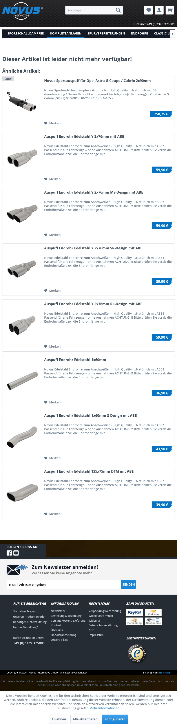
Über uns (57, 630)
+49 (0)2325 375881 (29, 643)
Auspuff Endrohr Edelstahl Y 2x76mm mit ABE (84, 136)
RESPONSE (164, 672)
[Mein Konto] (159, 10)
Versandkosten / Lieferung (68, 621)
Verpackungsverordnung (105, 611)
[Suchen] (118, 10)
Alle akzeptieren (85, 719)
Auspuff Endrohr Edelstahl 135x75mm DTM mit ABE (89, 471)
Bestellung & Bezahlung (66, 616)
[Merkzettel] (148, 10)
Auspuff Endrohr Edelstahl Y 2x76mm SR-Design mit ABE (93, 248)
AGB (91, 630)
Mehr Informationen (104, 708)
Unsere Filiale (59, 640)
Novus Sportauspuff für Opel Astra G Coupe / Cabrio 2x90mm (97, 80)
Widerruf (94, 621)
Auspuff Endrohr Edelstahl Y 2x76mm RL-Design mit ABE (93, 304)
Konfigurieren (114, 719)
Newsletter (58, 611)
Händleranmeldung (63, 635)
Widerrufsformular (101, 616)
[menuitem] (94, 10)
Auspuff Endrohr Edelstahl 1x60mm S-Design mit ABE (90, 415)
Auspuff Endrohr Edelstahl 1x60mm (75, 360)
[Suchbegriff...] (94, 10)
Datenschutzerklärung (103, 625)
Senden (128, 584)
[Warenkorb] (170, 10)
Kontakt (56, 625)
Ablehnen (58, 719)
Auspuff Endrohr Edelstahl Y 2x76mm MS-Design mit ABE (93, 192)
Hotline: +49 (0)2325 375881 (154, 24)
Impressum (96, 635)
